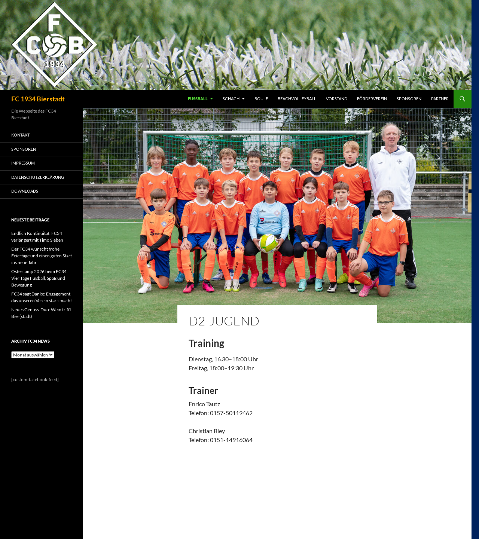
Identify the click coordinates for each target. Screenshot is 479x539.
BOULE (261, 98)
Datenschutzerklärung (37, 177)
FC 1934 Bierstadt (38, 99)
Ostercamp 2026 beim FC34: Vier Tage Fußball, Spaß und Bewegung (39, 278)
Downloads (24, 191)
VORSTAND (336, 98)
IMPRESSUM (23, 162)
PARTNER (440, 98)
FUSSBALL (198, 98)
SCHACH (231, 98)
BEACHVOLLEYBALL (297, 98)
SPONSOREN (409, 98)
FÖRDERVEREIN (372, 98)
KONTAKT (20, 134)
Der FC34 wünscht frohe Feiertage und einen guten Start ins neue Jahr (41, 255)
